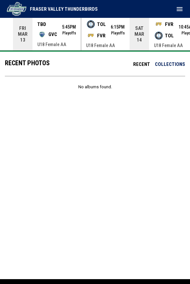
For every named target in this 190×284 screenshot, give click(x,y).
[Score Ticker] (95, 34)
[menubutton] (180, 9)
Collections (170, 64)
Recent (141, 64)
